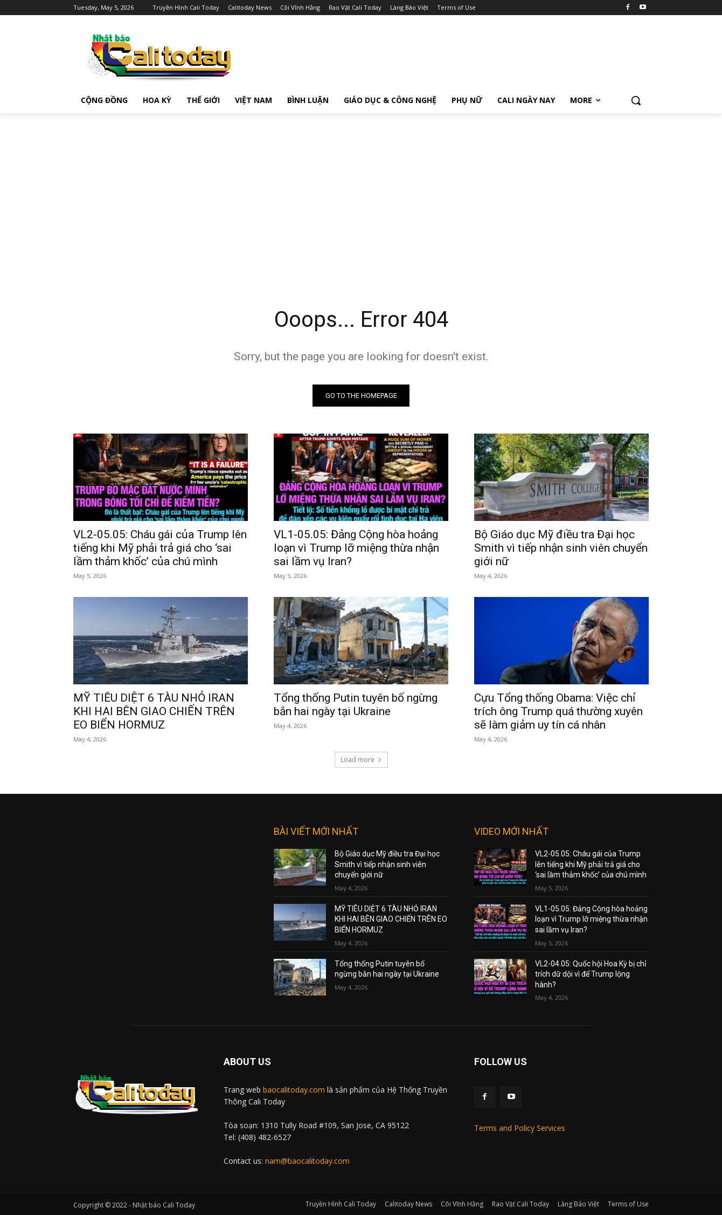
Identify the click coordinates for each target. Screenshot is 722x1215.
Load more (361, 759)
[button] (636, 100)
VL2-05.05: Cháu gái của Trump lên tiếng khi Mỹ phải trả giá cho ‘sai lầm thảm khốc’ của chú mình (160, 548)
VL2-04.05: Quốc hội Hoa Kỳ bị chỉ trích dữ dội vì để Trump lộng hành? (590, 974)
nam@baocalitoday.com (307, 1161)
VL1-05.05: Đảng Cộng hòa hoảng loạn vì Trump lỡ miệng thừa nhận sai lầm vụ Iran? (356, 548)
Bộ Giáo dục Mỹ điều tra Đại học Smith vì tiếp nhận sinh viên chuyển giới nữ (561, 548)
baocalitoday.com (294, 1089)
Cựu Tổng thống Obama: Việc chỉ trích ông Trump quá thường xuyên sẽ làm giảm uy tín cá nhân (558, 711)
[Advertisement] (361, 194)
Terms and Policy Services (519, 1128)
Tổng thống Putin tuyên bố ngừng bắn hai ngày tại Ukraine (356, 704)
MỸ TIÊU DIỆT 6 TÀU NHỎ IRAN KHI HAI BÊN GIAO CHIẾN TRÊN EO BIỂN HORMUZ (154, 711)
